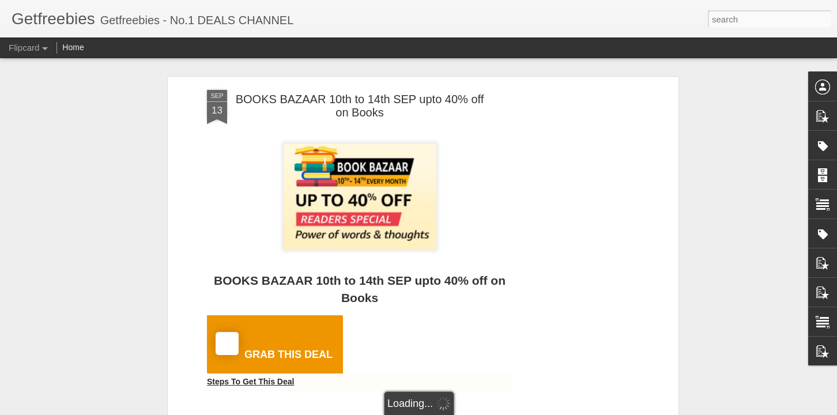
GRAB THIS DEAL (274, 346)
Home (73, 47)
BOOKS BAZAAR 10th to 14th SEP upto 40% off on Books (360, 106)
